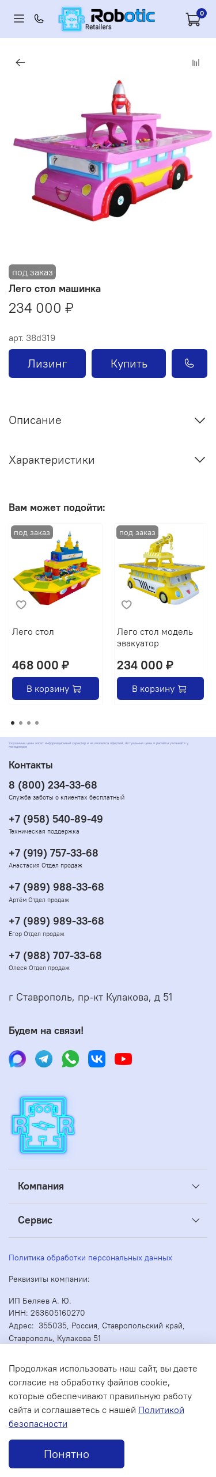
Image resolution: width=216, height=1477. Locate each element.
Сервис (35, 1220)
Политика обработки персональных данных (90, 1257)
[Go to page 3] (29, 723)
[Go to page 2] (20, 723)
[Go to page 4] (37, 723)
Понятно (66, 1453)
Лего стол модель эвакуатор (155, 636)
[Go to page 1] (12, 723)
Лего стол (33, 631)
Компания (41, 1186)
